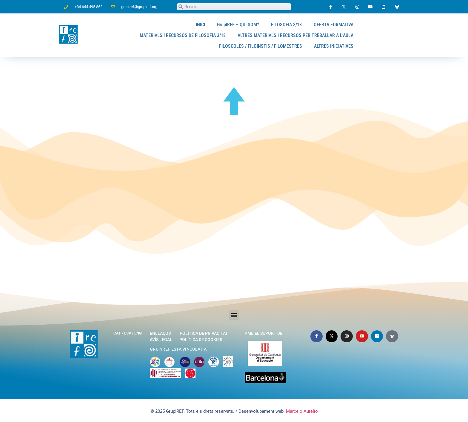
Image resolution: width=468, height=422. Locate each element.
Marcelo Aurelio (302, 411)
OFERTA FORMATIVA (333, 24)
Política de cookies (200, 339)
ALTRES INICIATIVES (333, 46)
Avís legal (161, 339)
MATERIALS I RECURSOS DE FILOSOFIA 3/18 (183, 35)
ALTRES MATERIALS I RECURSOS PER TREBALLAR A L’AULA (295, 35)
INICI (200, 24)
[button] (234, 315)
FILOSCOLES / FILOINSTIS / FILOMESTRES (261, 46)
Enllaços (160, 333)
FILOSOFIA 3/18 (286, 24)
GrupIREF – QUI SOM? (238, 24)
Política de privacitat (204, 333)
